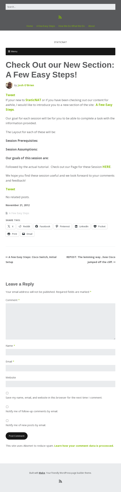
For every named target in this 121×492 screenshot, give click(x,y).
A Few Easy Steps (45, 26)
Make (42, 472)
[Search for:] (60, 7)
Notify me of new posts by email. (26, 425)
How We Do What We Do (72, 26)
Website (11, 377)
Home (30, 26)
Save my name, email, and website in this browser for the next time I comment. (54, 397)
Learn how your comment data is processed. (84, 445)
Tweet (10, 95)
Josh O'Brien (26, 85)
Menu (14, 51)
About (91, 26)
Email (10, 361)
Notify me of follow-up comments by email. (32, 411)
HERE (106, 167)
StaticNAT (33, 100)
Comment (13, 300)
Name (10, 345)
